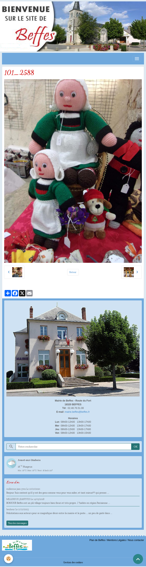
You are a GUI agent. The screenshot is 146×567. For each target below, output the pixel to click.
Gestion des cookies (73, 562)
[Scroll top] (138, 559)
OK (135, 446)
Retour (72, 272)
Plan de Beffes (97, 540)
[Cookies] (8, 558)
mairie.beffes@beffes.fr (77, 411)
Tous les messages (17, 523)
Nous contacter (136, 540)
